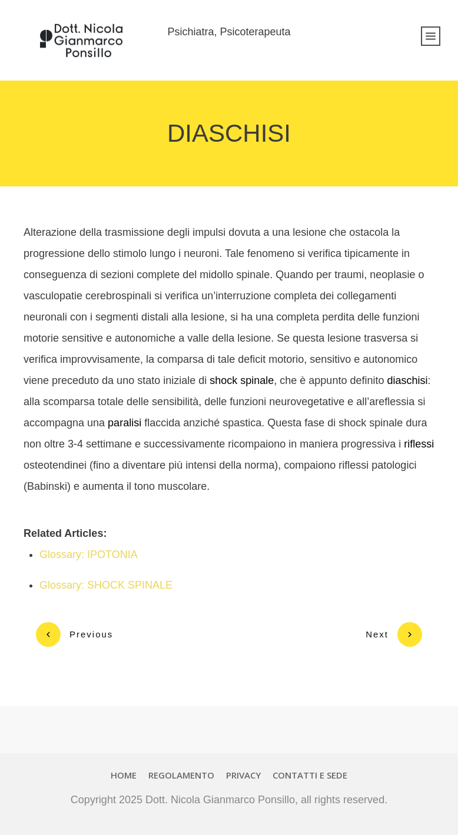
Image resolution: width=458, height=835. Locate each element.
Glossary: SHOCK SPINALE (105, 585)
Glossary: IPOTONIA (88, 554)
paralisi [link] (124, 423)
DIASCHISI (229, 133)
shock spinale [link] (242, 380)
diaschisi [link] (407, 380)
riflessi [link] (419, 444)
